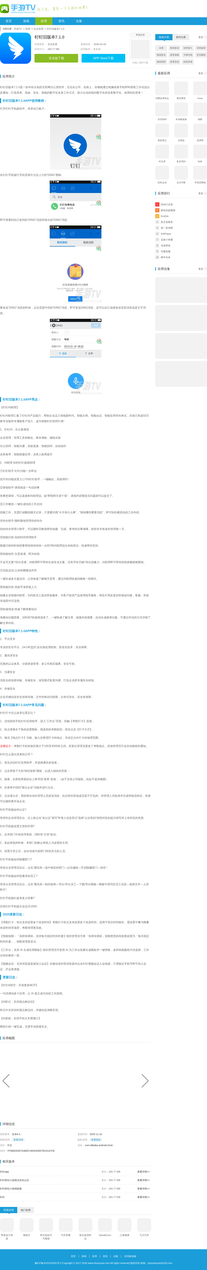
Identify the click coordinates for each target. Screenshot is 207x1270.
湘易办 (26, 1235)
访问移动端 (130, 1256)
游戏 (26, 21)
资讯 (61, 21)
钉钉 (2, 1197)
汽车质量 (66, 1235)
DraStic (165, 216)
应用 (44, 21)
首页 (9, 21)
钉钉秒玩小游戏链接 (11, 1188)
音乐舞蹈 (201, 55)
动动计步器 (167, 204)
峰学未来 (165, 257)
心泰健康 (124, 1235)
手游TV (18, 28)
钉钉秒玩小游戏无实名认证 (14, 1180)
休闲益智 (201, 48)
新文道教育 (167, 222)
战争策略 (174, 55)
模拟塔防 (161, 61)
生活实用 (38, 28)
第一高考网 (167, 228)
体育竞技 (174, 61)
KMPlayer (166, 233)
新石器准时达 (85, 1237)
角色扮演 (174, 48)
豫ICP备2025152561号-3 (48, 1263)
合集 (79, 21)
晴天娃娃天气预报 (46, 1237)
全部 (161, 48)
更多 (200, 37)
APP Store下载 (103, 58)
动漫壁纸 (165, 245)
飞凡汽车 (144, 1235)
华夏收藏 (165, 251)
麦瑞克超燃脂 (168, 210)
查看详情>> (143, 1171)
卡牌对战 (187, 55)
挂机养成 (187, 61)
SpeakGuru (105, 1235)
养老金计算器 (7, 1237)
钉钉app (4, 1171)
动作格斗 (187, 48)
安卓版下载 (56, 58)
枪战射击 (161, 55)
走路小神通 (167, 239)
